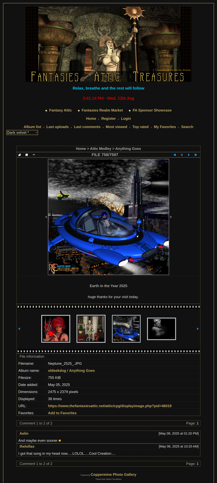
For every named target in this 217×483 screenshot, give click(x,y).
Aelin (24, 433)
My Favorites (165, 127)
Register (108, 118)
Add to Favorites (62, 413)
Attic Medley (100, 149)
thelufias (27, 446)
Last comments (87, 127)
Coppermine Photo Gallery (113, 474)
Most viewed (116, 127)
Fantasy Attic (60, 110)
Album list (32, 127)
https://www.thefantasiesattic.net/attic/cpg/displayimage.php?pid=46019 (110, 406)
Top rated (140, 127)
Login (126, 118)
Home (91, 118)
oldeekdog (57, 370)
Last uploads (57, 127)
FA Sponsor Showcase (152, 110)
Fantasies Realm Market (102, 110)
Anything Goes (128, 149)
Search (187, 127)
